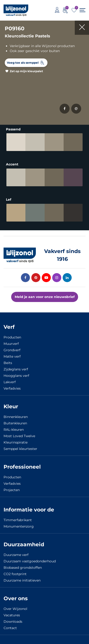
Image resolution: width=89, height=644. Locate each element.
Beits (8, 363)
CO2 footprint (15, 574)
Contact (10, 628)
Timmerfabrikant (18, 520)
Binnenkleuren (16, 417)
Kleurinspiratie (16, 442)
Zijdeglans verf (16, 369)
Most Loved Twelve (19, 436)
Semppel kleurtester (20, 449)
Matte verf (12, 356)
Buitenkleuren (15, 423)
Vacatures (12, 615)
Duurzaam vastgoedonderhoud (30, 561)
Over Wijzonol (15, 609)
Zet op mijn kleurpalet (26, 71)
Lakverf (10, 382)
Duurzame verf (16, 555)
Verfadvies (12, 388)
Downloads (13, 621)
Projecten (12, 490)
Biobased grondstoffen (23, 567)
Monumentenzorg (19, 526)
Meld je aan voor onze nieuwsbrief (45, 297)
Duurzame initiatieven (22, 580)
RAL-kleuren (14, 429)
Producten (12, 337)
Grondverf (12, 350)
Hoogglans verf (16, 375)
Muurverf (11, 344)
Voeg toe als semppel (23, 62)
